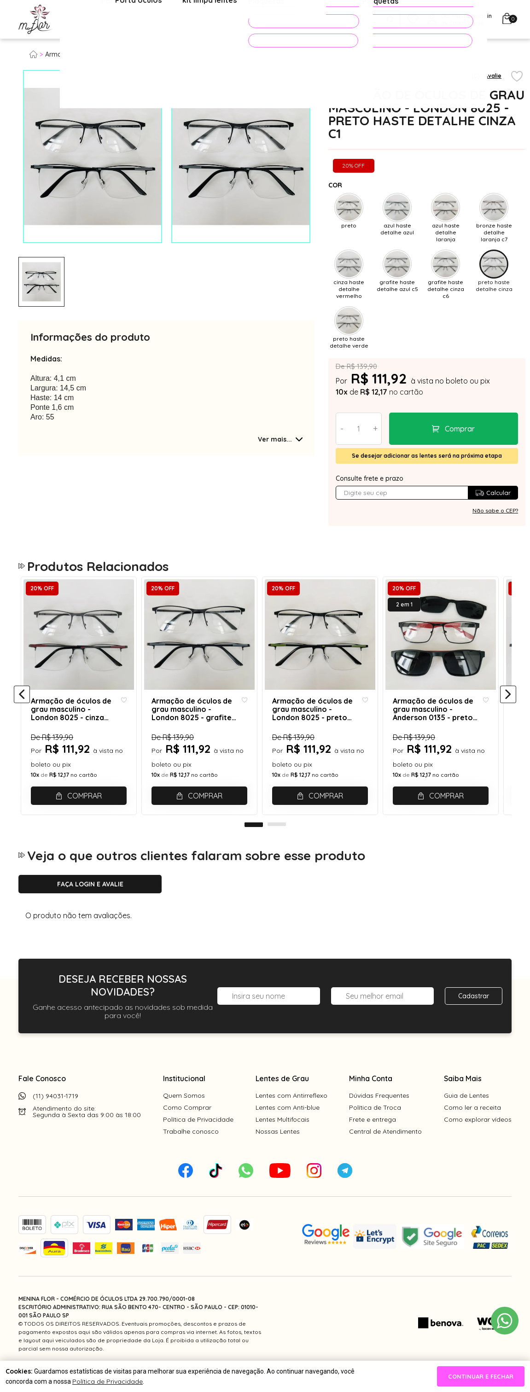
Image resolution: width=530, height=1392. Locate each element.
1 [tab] (254, 845)
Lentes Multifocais (282, 1140)
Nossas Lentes (278, 1152)
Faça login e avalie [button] (90, 905)
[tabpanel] (41, 282)
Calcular (493, 492)
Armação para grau (75, 54)
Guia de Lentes (466, 1116)
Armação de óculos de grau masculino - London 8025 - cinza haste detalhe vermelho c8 (74, 721)
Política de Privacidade (198, 1140)
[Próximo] (508, 705)
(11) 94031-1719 (55, 1116)
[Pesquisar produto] (390, 19)
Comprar (460, 428)
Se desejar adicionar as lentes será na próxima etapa (427, 455)
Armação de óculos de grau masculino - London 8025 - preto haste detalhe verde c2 (321, 721)
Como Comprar (187, 1128)
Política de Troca (375, 1128)
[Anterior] (22, 705)
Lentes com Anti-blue (288, 1128)
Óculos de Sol (163, 20)
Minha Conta (370, 1099)
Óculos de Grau (95, 20)
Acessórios (223, 20)
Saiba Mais (463, 1099)
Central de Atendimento (385, 1152)
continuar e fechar (480, 1376)
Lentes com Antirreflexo (291, 1116)
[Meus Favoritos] (413, 19)
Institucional (184, 1099)
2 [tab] (277, 845)
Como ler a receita (472, 1128)
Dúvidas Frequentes (379, 1116)
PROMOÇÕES (290, 21)
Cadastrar (473, 1017)
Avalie (492, 75)
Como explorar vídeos (478, 1140)
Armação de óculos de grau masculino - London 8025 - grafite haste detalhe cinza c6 (197, 721)
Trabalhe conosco (191, 1152)
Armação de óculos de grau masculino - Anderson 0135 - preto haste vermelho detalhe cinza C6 (443, 721)
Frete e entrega (372, 1140)
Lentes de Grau (282, 1099)
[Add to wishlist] (516, 77)
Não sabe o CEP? (495, 510)
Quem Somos (184, 1116)
